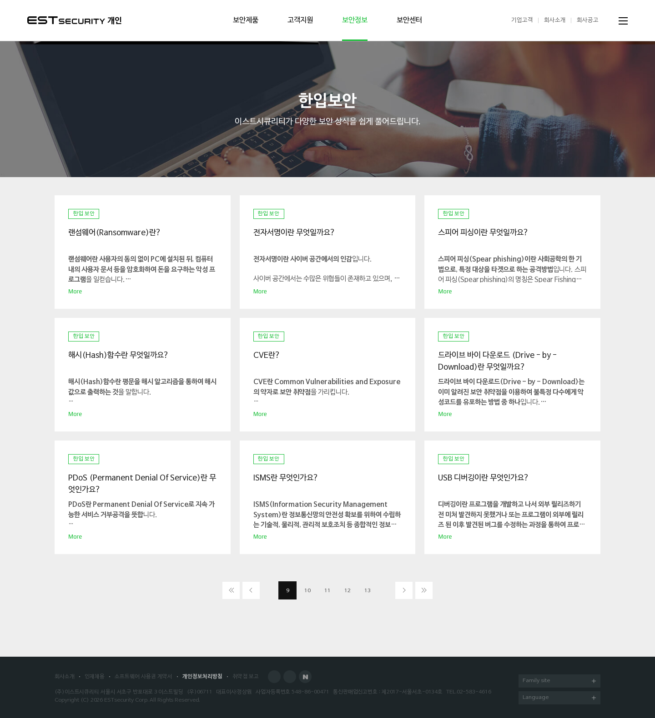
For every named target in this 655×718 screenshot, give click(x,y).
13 (367, 591)
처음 (231, 590)
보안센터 (409, 20)
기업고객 (522, 20)
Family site (559, 681)
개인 (114, 20)
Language (559, 698)
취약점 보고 (245, 676)
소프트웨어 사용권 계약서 (143, 676)
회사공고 (588, 20)
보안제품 (245, 20)
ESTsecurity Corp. (126, 700)
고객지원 (300, 20)
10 (307, 591)
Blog (289, 676)
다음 (404, 590)
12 (347, 591)
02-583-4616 (474, 692)
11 (327, 591)
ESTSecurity (66, 20)
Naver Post (305, 676)
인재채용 (95, 676)
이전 (251, 590)
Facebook (274, 676)
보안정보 (355, 20)
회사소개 (555, 20)
